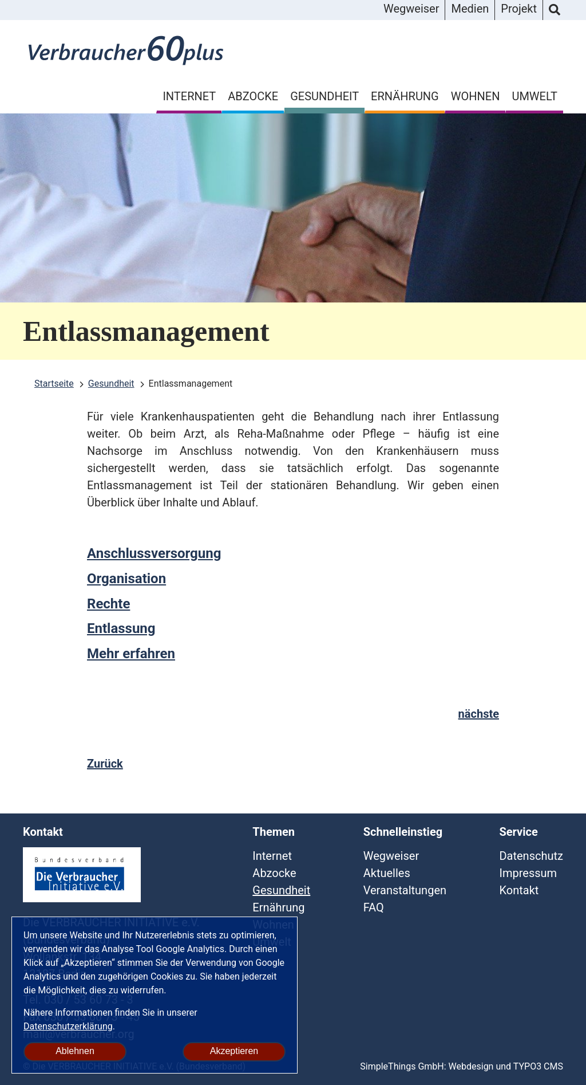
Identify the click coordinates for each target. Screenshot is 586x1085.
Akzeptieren (234, 1051)
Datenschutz (531, 856)
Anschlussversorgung (154, 553)
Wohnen (475, 96)
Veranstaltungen (404, 890)
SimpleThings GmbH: (403, 1066)
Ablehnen (75, 1051)
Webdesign (471, 1066)
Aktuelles (386, 873)
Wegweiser (411, 8)
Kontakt (519, 890)
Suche (554, 10)
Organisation (126, 579)
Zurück (105, 763)
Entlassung (121, 628)
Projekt (519, 8)
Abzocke (253, 96)
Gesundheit (324, 96)
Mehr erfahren (131, 654)
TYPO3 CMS (538, 1066)
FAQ (373, 907)
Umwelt (534, 96)
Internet (189, 96)
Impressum (528, 873)
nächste (478, 714)
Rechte (108, 604)
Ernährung (405, 96)
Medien (470, 8)
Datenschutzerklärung (68, 1026)
